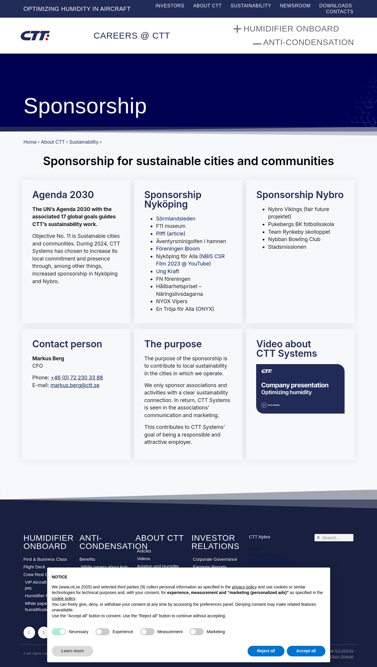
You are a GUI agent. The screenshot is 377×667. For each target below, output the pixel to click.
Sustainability (251, 5)
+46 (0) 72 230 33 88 (77, 377)
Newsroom (295, 5)
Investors (169, 5)
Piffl (160, 233)
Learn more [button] (72, 650)
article (176, 233)
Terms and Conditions (272, 561)
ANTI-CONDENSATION (113, 542)
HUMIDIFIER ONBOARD (49, 542)
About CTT (207, 5)
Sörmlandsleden (175, 218)
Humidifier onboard (286, 29)
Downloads (335, 5)
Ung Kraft (167, 271)
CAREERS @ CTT (131, 35)
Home (30, 142)
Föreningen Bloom (178, 248)
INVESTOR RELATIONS (215, 542)
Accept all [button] (306, 650)
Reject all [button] (266, 650)
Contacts (339, 11)
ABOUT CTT (159, 537)
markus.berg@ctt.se (74, 385)
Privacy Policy (263, 555)
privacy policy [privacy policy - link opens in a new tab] (244, 587)
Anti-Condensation (303, 42)
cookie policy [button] (63, 598)
